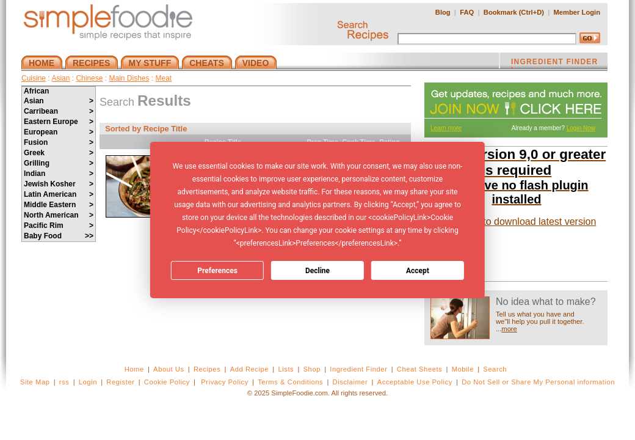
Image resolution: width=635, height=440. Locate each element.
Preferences (217, 270)
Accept (417, 270)
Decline (317, 270)
